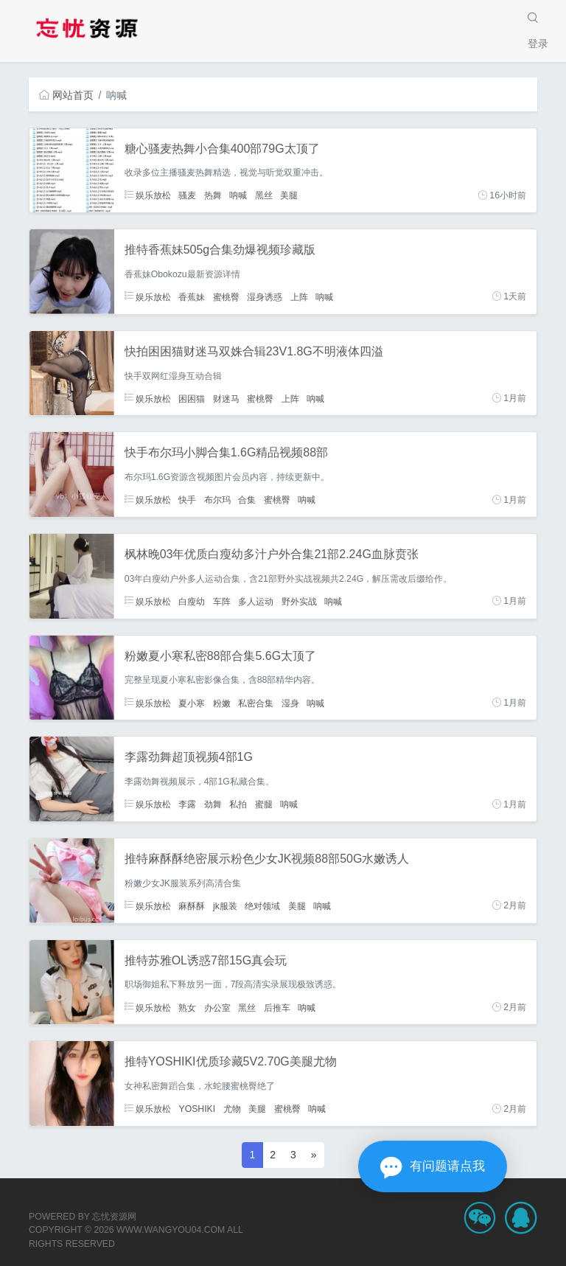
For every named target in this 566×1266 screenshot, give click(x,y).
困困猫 (191, 398)
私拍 (238, 804)
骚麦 (187, 195)
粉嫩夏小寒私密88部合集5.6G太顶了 (220, 656)
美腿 (289, 195)
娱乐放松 (148, 195)
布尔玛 (217, 500)
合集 (247, 500)
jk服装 (225, 905)
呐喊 (238, 195)
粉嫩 (222, 703)
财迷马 (226, 398)
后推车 (277, 1007)
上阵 (299, 296)
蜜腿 (264, 804)
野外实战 (299, 601)
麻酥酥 (191, 905)
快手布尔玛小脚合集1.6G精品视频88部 (226, 452)
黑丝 (264, 195)
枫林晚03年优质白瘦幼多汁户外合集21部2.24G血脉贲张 (272, 554)
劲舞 (213, 804)
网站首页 (66, 95)
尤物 (232, 1109)
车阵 (222, 601)
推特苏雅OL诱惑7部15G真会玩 (206, 960)
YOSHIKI (196, 1109)
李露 (187, 804)
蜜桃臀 (226, 296)
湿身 (290, 703)
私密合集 (255, 703)
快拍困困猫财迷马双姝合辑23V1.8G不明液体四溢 (254, 351)
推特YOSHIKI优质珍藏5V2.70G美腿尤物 (231, 1061)
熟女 (187, 1007)
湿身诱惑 (264, 296)
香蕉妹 (191, 296)
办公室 (217, 1007)
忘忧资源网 (114, 1216)
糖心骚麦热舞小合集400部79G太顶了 (222, 148)
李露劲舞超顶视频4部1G (189, 757)
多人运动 (255, 601)
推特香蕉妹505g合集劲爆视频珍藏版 (220, 249)
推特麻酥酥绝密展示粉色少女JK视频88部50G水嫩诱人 (267, 858)
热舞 (213, 195)
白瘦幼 (191, 601)
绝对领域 (262, 905)
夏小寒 (191, 703)
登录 (538, 43)
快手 (187, 500)
